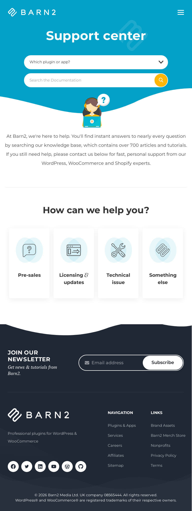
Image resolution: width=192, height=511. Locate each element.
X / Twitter (26, 466)
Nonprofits (160, 445)
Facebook (13, 466)
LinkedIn (40, 466)
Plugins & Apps (122, 425)
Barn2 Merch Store (168, 435)
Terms (156, 465)
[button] (29, 263)
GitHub (80, 466)
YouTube (53, 466)
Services (115, 435)
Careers (115, 445)
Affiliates (116, 455)
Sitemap (116, 465)
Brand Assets (163, 425)
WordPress (67, 466)
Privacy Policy (163, 455)
